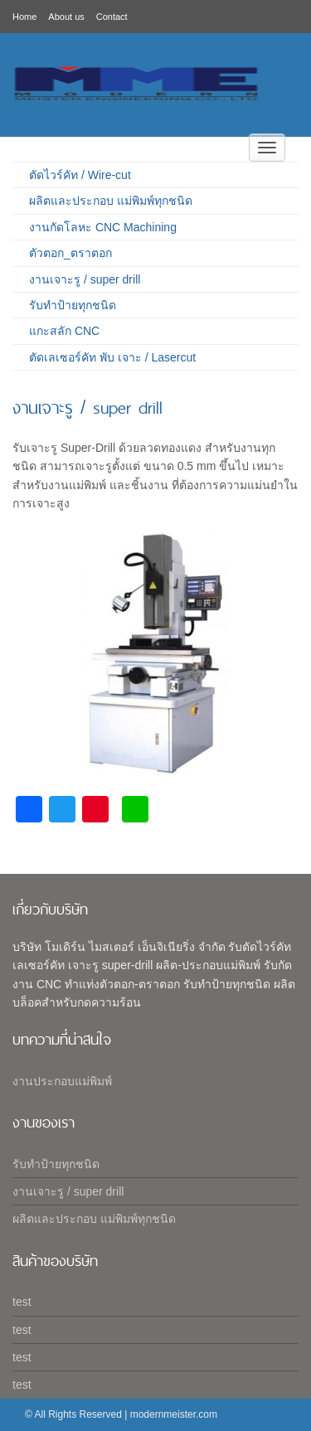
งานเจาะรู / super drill (84, 279)
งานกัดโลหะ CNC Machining (103, 227)
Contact (112, 17)
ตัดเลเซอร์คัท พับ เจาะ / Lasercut (112, 357)
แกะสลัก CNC (64, 330)
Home (24, 17)
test (22, 1301)
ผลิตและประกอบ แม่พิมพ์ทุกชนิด (110, 200)
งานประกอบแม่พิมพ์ (62, 1081)
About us (66, 17)
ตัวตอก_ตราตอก (70, 253)
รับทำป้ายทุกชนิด (72, 305)
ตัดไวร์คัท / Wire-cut (80, 175)
